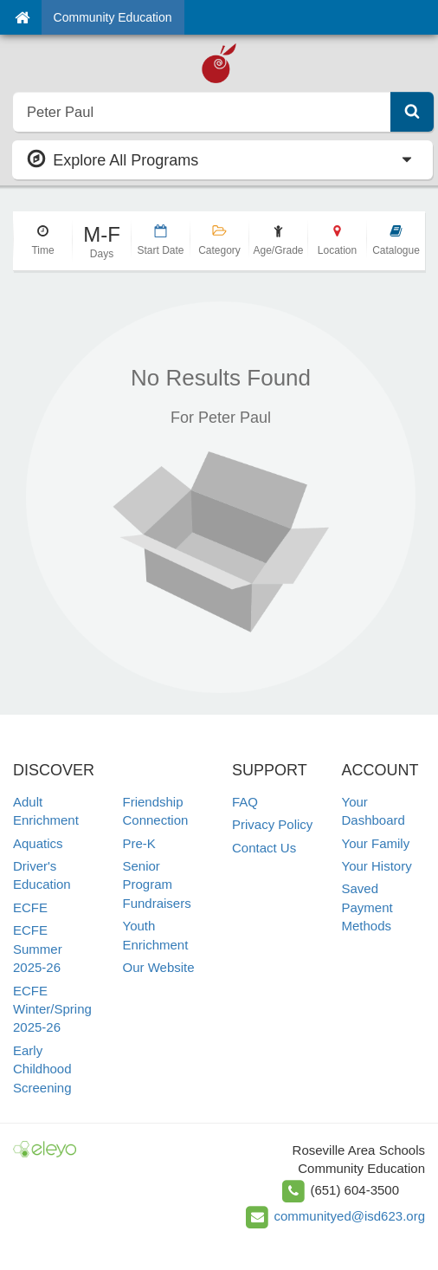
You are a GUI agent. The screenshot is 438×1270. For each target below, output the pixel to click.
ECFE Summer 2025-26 (37, 949)
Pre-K (139, 843)
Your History (377, 866)
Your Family (376, 843)
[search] (202, 112)
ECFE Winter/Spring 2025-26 (52, 1009)
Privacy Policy (272, 824)
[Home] (22, 17)
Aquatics (38, 843)
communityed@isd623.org (349, 1215)
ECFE (30, 907)
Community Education (113, 17)
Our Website (159, 967)
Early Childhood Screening (42, 1069)
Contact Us (264, 847)
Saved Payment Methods (367, 907)
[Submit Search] (412, 112)
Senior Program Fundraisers (157, 884)
